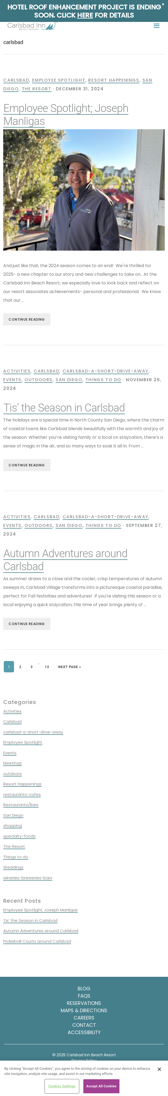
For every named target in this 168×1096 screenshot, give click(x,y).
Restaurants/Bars (21, 805)
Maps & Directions (84, 1010)
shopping (12, 825)
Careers (84, 1017)
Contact (84, 1025)
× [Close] (163, 4)
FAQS (84, 995)
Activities (16, 371)
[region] (84, 1078)
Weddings (13, 867)
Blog (84, 988)
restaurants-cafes (22, 794)
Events (12, 380)
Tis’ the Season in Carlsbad (64, 407)
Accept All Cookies (101, 1086)
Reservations (84, 1003)
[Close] (159, 1069)
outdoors (39, 380)
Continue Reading (27, 319)
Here (85, 15)
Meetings (12, 763)
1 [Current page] (11, 666)
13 (49, 666)
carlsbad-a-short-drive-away (106, 371)
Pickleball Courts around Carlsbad (37, 941)
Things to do (103, 380)
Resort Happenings (113, 80)
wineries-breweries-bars (27, 878)
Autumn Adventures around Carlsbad (40, 931)
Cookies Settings (62, 1086)
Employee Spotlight (58, 80)
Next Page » (69, 667)
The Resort (37, 89)
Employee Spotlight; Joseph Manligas (40, 910)
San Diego (69, 380)
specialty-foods (19, 836)
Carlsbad (16, 80)
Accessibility (84, 1032)
